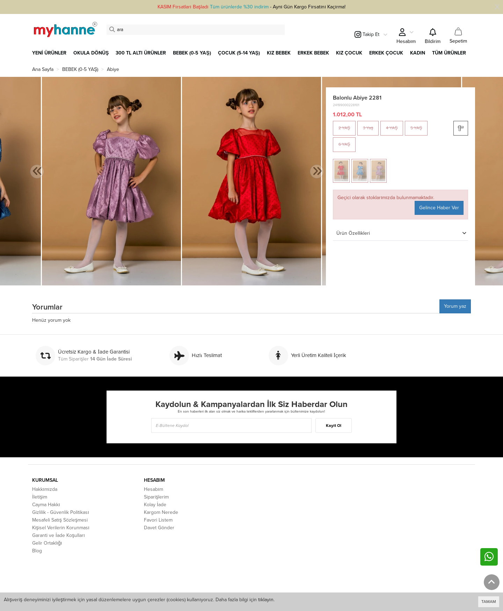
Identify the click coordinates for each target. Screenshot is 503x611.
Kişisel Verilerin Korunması (60, 527)
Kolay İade (155, 504)
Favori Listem (158, 520)
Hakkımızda (44, 489)
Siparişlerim (156, 497)
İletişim (39, 497)
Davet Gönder (159, 527)
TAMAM (488, 601)
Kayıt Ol (333, 425)
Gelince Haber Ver (439, 207)
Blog (37, 550)
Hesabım (153, 489)
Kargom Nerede (161, 512)
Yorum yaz (455, 306)
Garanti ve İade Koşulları (58, 535)
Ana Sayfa (42, 69)
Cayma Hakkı (46, 504)
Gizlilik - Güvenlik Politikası (60, 512)
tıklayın (266, 599)
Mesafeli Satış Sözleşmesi (60, 520)
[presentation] (37, 171)
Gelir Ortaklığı (47, 543)
